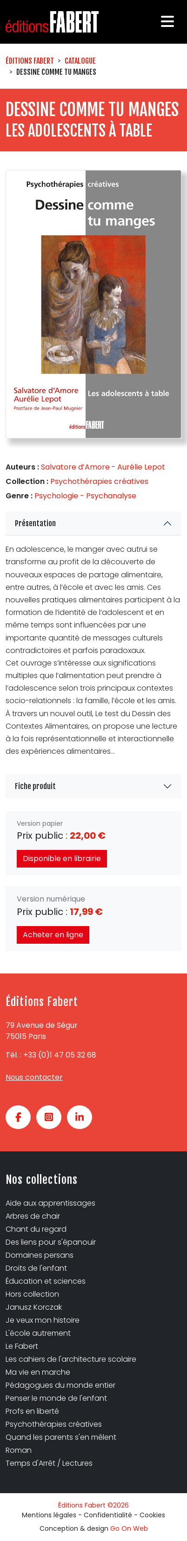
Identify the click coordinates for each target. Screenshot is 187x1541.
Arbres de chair (33, 1216)
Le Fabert (22, 1346)
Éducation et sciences (46, 1281)
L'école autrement (38, 1333)
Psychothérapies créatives (99, 481)
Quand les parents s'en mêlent (61, 1437)
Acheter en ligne (53, 934)
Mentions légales (49, 1515)
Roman (19, 1450)
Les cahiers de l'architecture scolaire (71, 1359)
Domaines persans (39, 1255)
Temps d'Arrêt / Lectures (49, 1463)
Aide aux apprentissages (50, 1203)
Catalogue (80, 60)
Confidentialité (108, 1515)
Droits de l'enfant (36, 1268)
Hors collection (32, 1294)
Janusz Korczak (34, 1307)
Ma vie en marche (38, 1372)
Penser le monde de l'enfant (56, 1398)
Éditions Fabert (30, 60)
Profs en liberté (32, 1411)
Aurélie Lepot (141, 467)
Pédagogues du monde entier (60, 1385)
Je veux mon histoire (43, 1320)
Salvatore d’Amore (75, 467)
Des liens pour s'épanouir (51, 1242)
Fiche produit (35, 786)
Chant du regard (36, 1229)
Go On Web (129, 1528)
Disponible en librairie (62, 858)
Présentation (35, 523)
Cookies (152, 1515)
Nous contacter (34, 1077)
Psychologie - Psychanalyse (85, 495)
